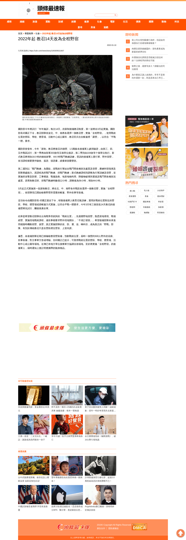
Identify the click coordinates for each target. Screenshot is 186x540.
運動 (47, 21)
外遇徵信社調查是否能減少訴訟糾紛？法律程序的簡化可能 (147, 59)
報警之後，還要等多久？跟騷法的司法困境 (148, 67)
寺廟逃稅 (146, 207)
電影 (112, 21)
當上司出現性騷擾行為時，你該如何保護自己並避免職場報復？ (148, 41)
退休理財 (160, 196)
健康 (86, 21)
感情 (9, 21)
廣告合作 (101, 528)
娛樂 (73, 21)
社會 (99, 21)
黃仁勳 (132, 191)
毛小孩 (146, 190)
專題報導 (29, 33)
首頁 (20, 33)
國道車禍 (146, 202)
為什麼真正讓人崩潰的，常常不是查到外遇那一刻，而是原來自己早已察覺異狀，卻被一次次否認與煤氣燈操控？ (148, 76)
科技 (177, 21)
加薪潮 (161, 207)
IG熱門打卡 (132, 202)
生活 (125, 21)
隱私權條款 (113, 528)
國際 (151, 21)
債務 (138, 21)
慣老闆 (132, 207)
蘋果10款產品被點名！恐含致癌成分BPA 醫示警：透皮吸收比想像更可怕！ (67, 510)
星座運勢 (132, 196)
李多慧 (161, 202)
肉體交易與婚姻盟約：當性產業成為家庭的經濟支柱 (148, 50)
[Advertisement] (67, 358)
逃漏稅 (132, 213)
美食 (93, 27)
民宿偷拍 (160, 213)
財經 (60, 21)
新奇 (80, 27)
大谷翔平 (160, 190)
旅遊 (35, 21)
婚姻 (22, 21)
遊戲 (106, 27)
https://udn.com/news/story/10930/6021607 (46, 51)
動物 (164, 21)
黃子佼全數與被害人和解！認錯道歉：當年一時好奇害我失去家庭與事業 (100, 410)
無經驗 (146, 213)
